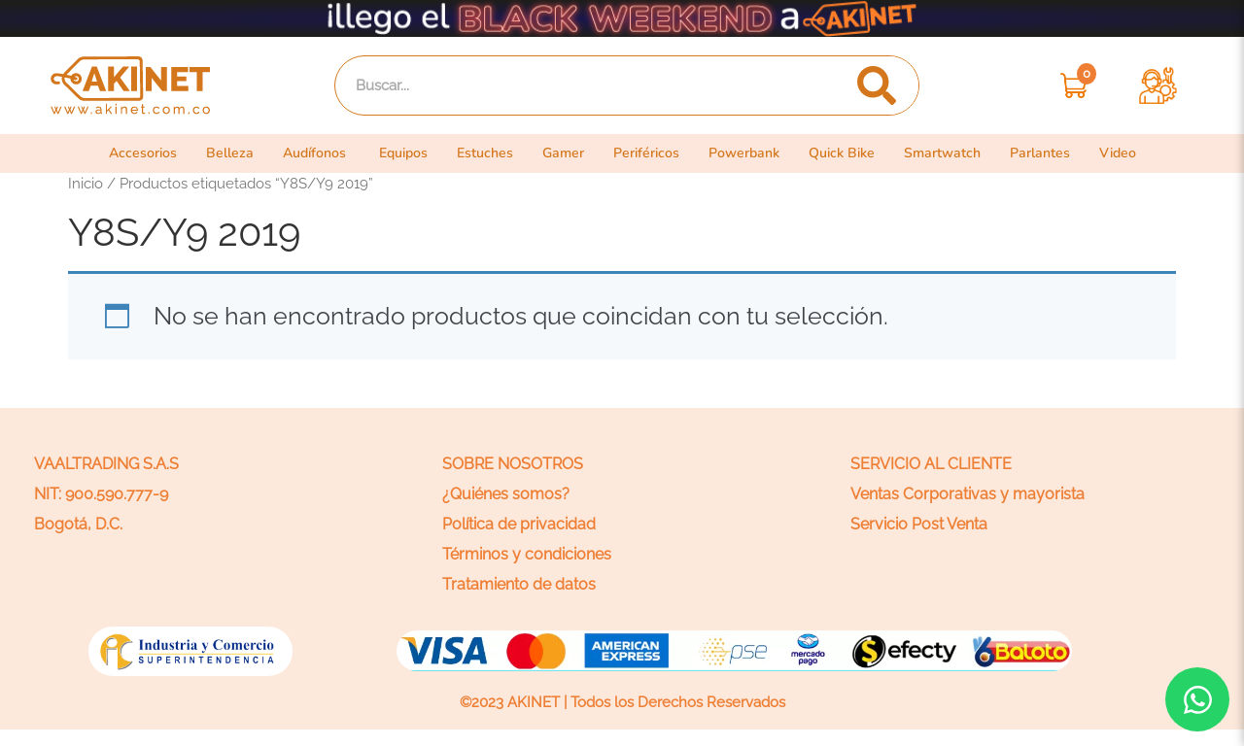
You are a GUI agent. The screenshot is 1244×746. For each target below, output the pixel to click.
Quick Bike (853, 153)
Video (1134, 153)
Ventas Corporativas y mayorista (967, 494)
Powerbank (752, 153)
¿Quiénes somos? (506, 494)
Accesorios (128, 153)
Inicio (85, 183)
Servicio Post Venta (918, 524)
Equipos (398, 153)
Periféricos (651, 153)
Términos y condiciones (526, 554)
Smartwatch (957, 153)
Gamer (566, 153)
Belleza (218, 153)
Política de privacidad (519, 524)
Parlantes (1056, 153)
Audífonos (306, 153)
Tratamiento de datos (519, 584)
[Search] (876, 85)
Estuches (484, 153)
